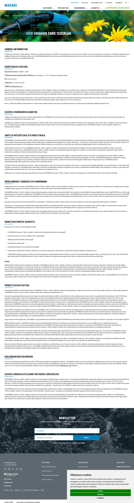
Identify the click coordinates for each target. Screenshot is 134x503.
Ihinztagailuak (83, 466)
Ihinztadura (8, 479)
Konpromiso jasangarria (117, 8)
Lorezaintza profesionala (50, 475)
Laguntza (96, 8)
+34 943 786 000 (10, 465)
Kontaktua (119, 2)
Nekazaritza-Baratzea (49, 466)
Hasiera (7, 15)
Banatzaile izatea (97, 2)
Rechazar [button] (100, 494)
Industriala (7, 486)
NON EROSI (120, 462)
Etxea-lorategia (47, 479)
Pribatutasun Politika (78, 443)
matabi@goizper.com (10, 463)
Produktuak (64, 8)
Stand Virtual (75, 2)
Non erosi (85, 2)
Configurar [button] (100, 498)
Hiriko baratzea (47, 471)
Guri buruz (109, 2)
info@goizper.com (16, 86)
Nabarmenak (81, 8)
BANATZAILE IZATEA (123, 466)
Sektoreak (48, 8)
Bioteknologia (8, 482)
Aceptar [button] (100, 491)
